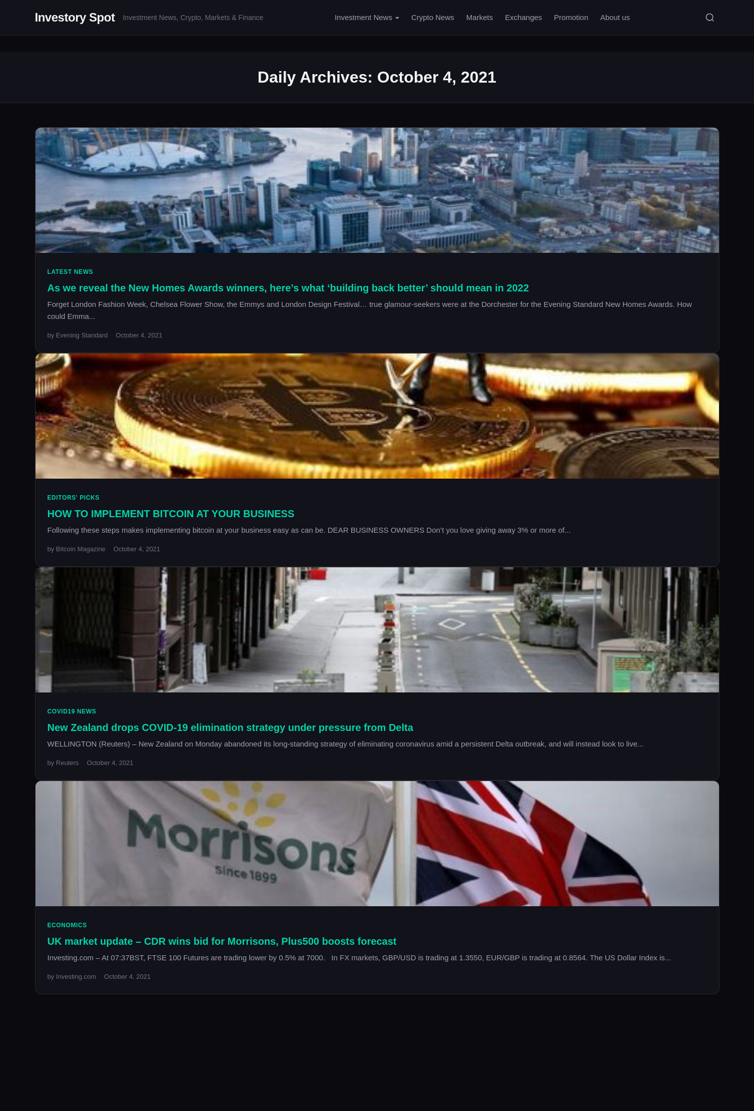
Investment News (363, 17)
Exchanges (523, 17)
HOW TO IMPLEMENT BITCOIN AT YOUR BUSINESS (171, 513)
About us (615, 17)
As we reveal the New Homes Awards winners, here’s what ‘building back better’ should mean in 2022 (288, 287)
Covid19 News (72, 711)
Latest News (71, 271)
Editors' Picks (74, 497)
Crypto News (432, 17)
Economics (67, 925)
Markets (479, 17)
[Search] (710, 18)
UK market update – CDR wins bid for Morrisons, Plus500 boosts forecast (222, 941)
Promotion (571, 17)
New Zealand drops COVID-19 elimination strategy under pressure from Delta (230, 727)
